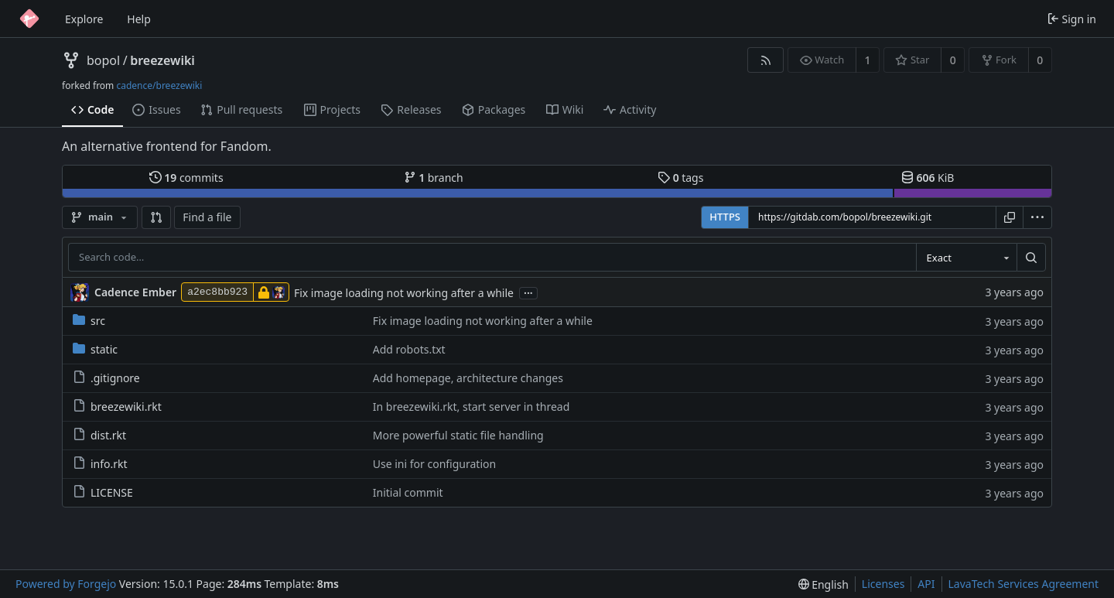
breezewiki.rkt (117, 406)
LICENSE (103, 492)
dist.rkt (99, 435)
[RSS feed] (765, 60)
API (926, 583)
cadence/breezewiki (159, 85)
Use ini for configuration (434, 463)
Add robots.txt (409, 349)
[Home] (29, 18)
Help (139, 19)
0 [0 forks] (1040, 60)
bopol (103, 60)
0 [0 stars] (953, 60)
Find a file (207, 217)
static (95, 349)
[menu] (1037, 217)
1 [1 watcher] (868, 60)
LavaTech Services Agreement (1023, 583)
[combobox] (966, 257)
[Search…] (1031, 257)
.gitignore (106, 378)
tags (680, 177)
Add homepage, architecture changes (468, 378)
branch (433, 177)
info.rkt (100, 463)
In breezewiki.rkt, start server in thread (471, 406)
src (89, 320)
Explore (84, 19)
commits (186, 177)
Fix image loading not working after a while (404, 292)
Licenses (883, 583)
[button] (156, 217)
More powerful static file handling (458, 435)
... (528, 292)
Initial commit (408, 492)
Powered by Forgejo (65, 583)
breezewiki (162, 60)
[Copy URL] (1009, 217)
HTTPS (724, 217)
